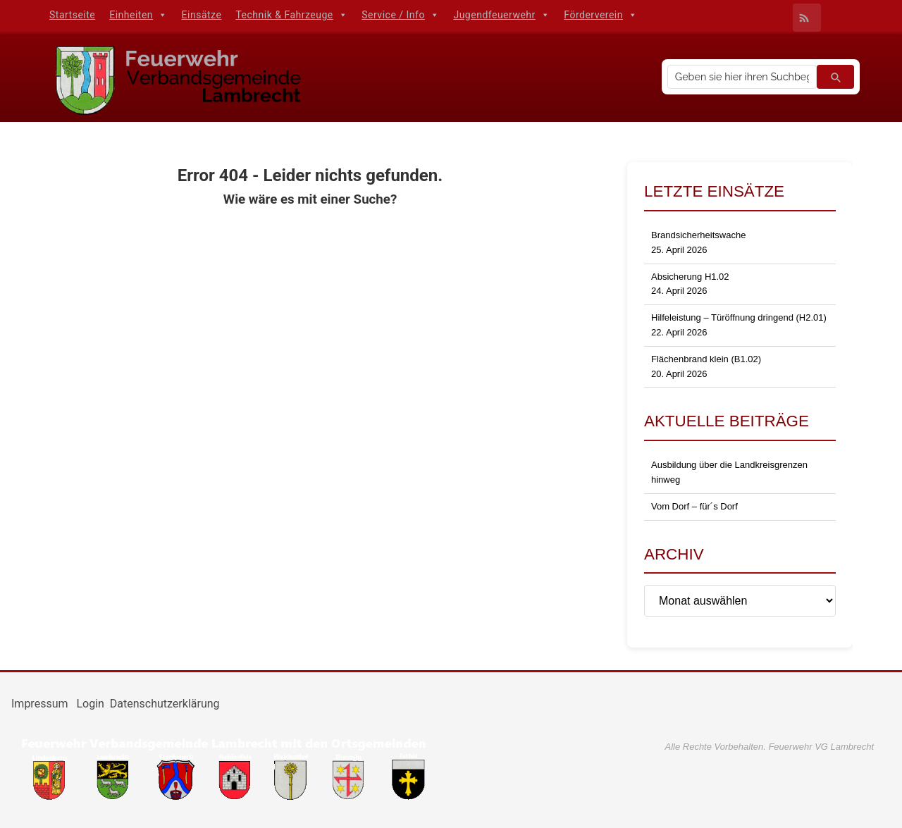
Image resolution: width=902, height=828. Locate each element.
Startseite (72, 14)
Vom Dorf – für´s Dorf (694, 506)
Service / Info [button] (400, 14)
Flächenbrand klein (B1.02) (706, 359)
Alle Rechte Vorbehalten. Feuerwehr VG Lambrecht (769, 746)
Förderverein (600, 14)
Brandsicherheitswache (698, 235)
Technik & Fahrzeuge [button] (291, 14)
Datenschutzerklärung (165, 703)
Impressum (40, 703)
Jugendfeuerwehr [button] (501, 14)
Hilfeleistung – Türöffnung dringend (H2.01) (739, 317)
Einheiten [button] (138, 14)
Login (90, 703)
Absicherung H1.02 (690, 276)
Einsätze (202, 14)
